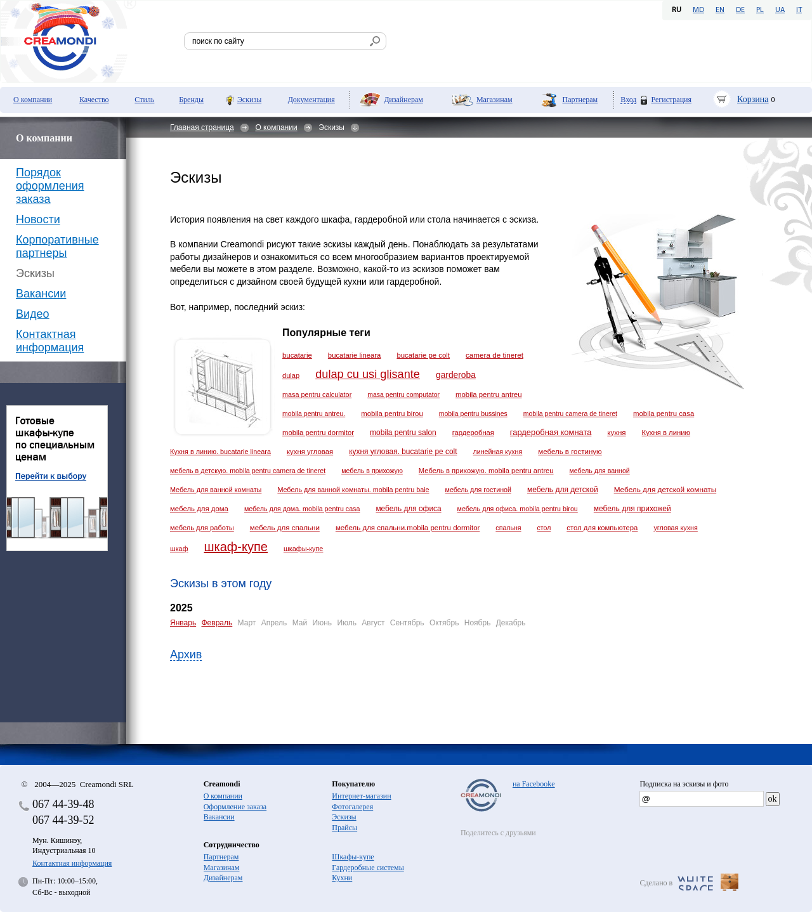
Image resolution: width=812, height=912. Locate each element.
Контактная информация (50, 341)
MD (698, 10)
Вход (628, 100)
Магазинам (494, 99)
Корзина (753, 99)
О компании (32, 99)
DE (740, 10)
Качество (94, 99)
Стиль (144, 99)
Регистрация (671, 99)
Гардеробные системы (367, 867)
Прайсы (344, 827)
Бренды (191, 99)
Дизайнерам (403, 99)
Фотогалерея (352, 806)
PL (760, 10)
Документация (311, 99)
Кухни (342, 877)
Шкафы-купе (353, 856)
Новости (38, 219)
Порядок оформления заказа (50, 185)
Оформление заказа (235, 806)
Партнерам (580, 99)
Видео (32, 314)
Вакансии (41, 293)
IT (799, 10)
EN (720, 10)
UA (780, 10)
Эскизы (249, 99)
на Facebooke (534, 783)
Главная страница (202, 127)
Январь (183, 622)
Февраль (216, 622)
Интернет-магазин (361, 795)
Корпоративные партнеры (57, 246)
